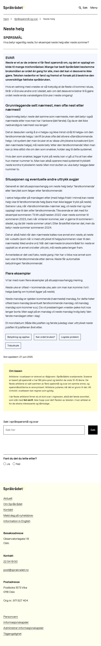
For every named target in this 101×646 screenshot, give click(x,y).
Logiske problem (70, 337)
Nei (18, 464)
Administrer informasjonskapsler (23, 628)
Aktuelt (7, 498)
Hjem (6, 19)
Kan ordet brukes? (45, 337)
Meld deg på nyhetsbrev (18, 515)
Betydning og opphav (18, 337)
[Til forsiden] (13, 8)
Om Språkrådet (12, 504)
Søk (83, 7)
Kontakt (8, 509)
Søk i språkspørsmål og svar (20, 421)
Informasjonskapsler (16, 622)
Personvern (10, 616)
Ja (8, 464)
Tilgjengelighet (12, 633)
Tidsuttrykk (13, 345)
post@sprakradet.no (16, 570)
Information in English (16, 521)
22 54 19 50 (10, 561)
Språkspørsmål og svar (26, 19)
